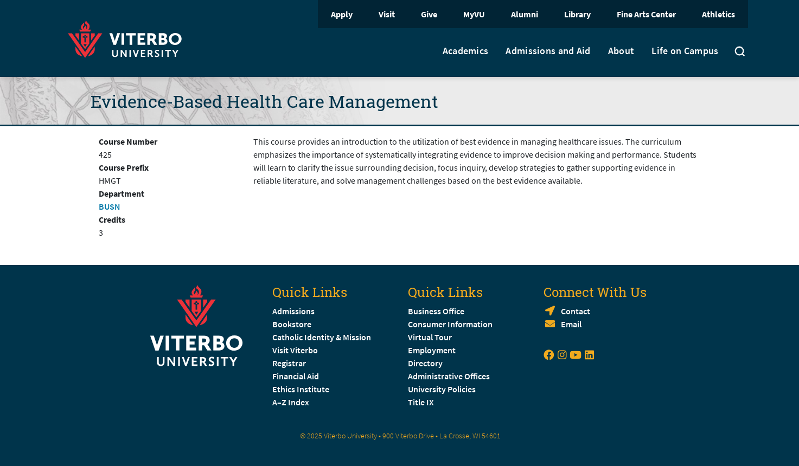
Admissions (293, 311)
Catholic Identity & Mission (321, 337)
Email (571, 324)
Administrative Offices (449, 376)
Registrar (289, 363)
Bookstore (291, 324)
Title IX (421, 402)
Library (577, 14)
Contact (575, 311)
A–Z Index (290, 402)
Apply (342, 14)
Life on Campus (684, 51)
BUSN (109, 206)
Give (429, 14)
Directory (426, 363)
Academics (466, 51)
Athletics (718, 14)
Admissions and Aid (548, 51)
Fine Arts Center (646, 14)
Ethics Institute (300, 389)
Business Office (436, 311)
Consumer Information (450, 324)
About (621, 51)
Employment (432, 350)
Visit (387, 14)
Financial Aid (295, 376)
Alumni (524, 14)
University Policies (442, 389)
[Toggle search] (739, 52)
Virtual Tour (430, 337)
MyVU (474, 14)
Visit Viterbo (295, 350)
